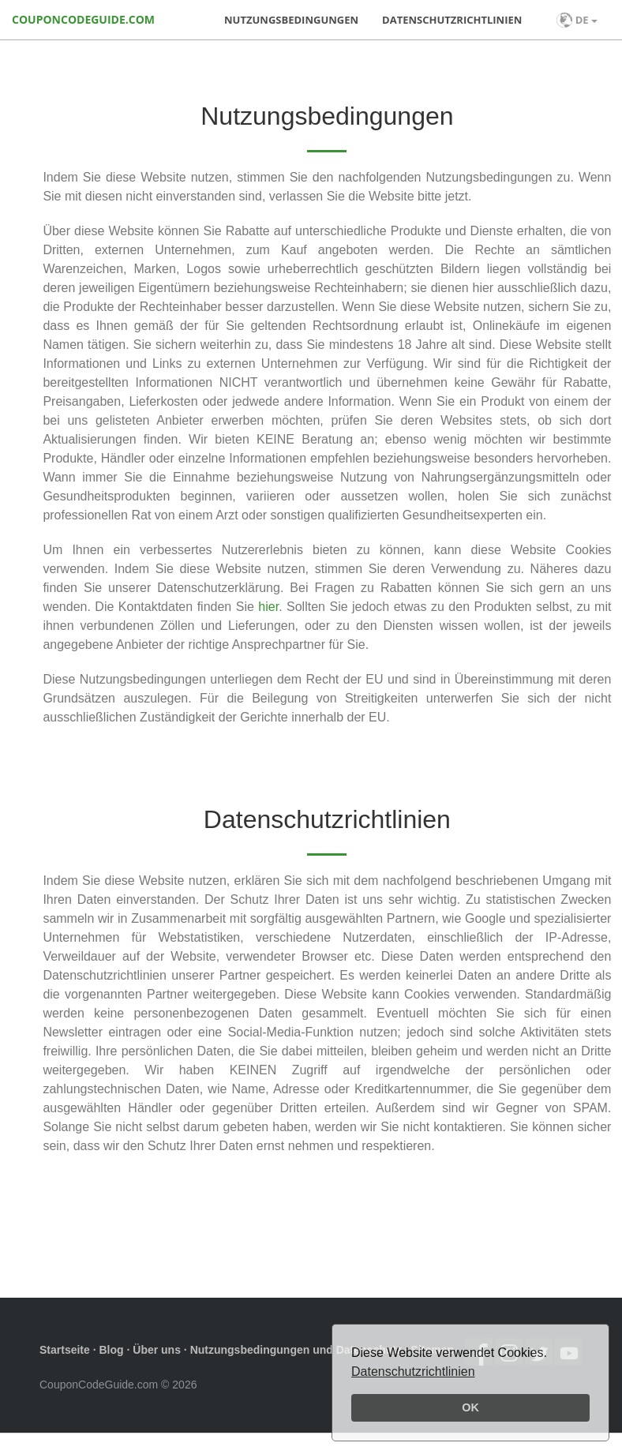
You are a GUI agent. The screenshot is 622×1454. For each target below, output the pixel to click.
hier (268, 606)
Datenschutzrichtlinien (413, 1371)
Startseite (64, 1349)
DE (577, 20)
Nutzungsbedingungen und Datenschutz (296, 1349)
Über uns (157, 1349)
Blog (111, 1349)
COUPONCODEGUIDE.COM (83, 19)
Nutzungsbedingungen (291, 20)
